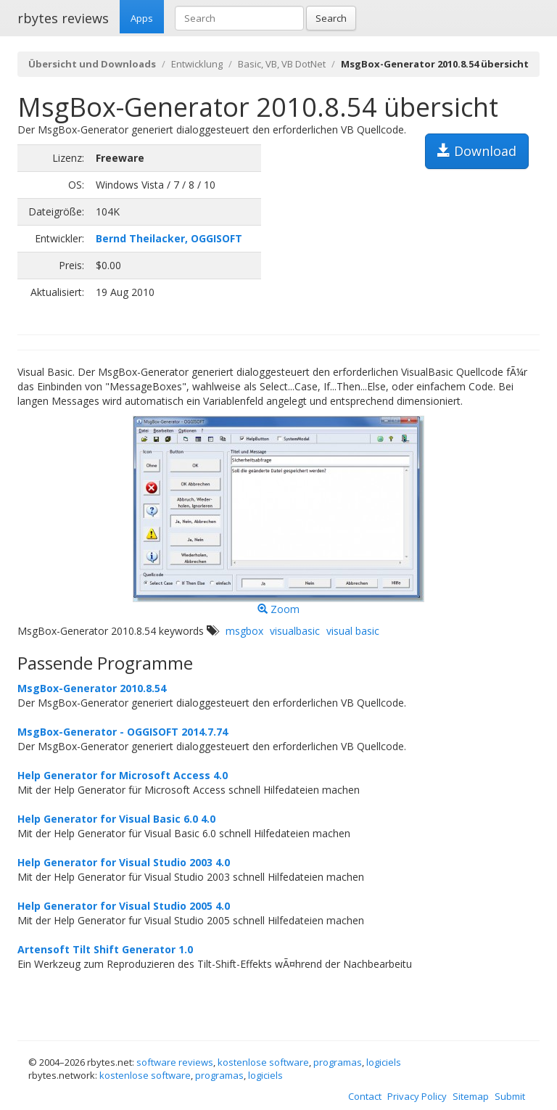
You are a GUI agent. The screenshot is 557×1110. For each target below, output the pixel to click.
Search (331, 18)
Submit (510, 1096)
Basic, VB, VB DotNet (282, 63)
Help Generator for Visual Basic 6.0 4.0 (116, 819)
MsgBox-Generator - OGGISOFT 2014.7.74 (122, 732)
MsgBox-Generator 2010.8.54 (91, 688)
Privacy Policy (417, 1096)
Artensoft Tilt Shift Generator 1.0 (105, 949)
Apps (142, 18)
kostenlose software (263, 1062)
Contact (364, 1096)
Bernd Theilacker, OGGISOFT (169, 238)
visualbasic (295, 631)
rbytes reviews (63, 18)
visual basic (352, 631)
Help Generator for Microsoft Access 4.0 (122, 775)
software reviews (174, 1062)
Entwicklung (197, 63)
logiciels (383, 1062)
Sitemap (471, 1096)
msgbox (244, 631)
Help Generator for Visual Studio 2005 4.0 (123, 906)
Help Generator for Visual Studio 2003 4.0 (123, 862)
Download (476, 151)
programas (337, 1062)
